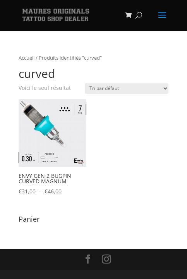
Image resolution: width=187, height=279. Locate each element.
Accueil (26, 57)
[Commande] (126, 88)
